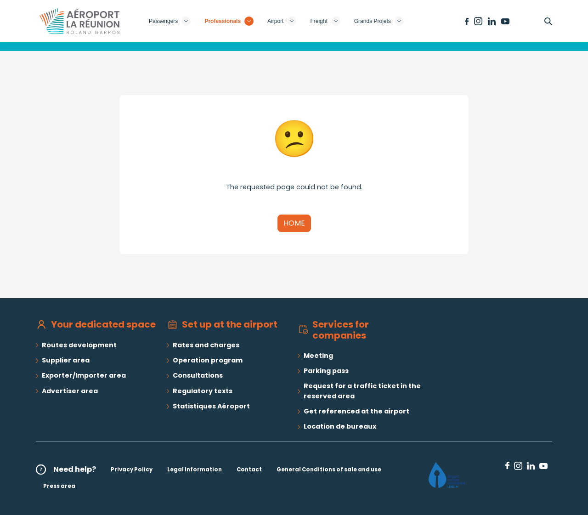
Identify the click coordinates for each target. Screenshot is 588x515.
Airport (281, 21)
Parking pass (326, 370)
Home (294, 223)
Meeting (318, 355)
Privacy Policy (132, 469)
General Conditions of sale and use (329, 469)
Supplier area (66, 360)
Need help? (74, 469)
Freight (325, 21)
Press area (59, 486)
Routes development (79, 345)
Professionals (229, 21)
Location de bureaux (340, 426)
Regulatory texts (202, 391)
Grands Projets (379, 21)
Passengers (170, 21)
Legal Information (194, 469)
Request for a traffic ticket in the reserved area (362, 390)
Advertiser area (70, 391)
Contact (249, 469)
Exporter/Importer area (84, 375)
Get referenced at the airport (356, 411)
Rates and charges (206, 345)
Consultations (198, 375)
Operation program (208, 360)
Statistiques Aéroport (211, 406)
